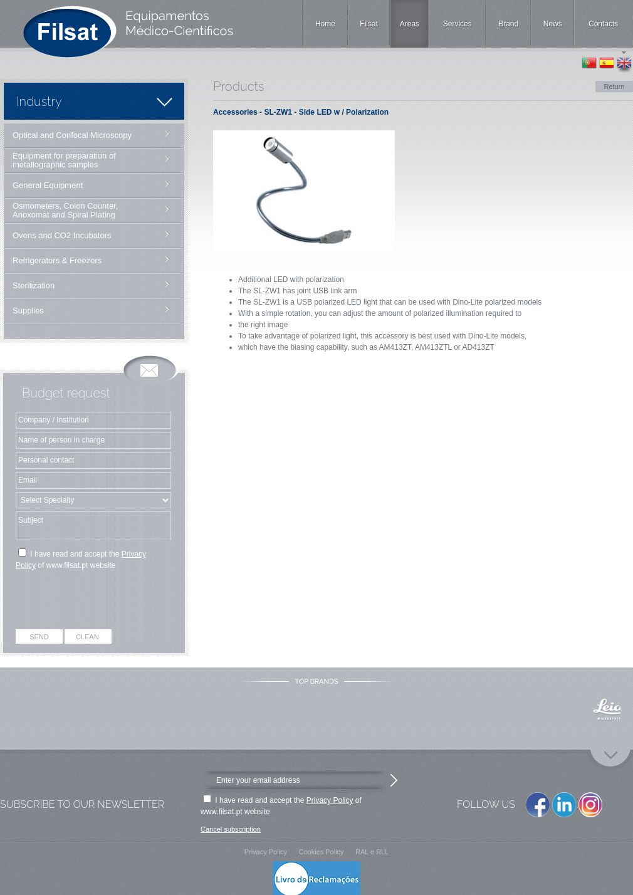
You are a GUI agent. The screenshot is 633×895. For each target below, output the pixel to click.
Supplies (28, 310)
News (552, 23)
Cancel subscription (231, 829)
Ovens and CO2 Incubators (62, 235)
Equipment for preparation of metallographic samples (64, 160)
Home (325, 23)
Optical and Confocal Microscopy (72, 135)
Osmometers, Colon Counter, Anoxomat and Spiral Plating (65, 210)
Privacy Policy (329, 800)
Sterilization (34, 285)
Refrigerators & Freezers (57, 260)
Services (457, 23)
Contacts (603, 23)
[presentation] (94, 601)
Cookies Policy (320, 852)
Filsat (369, 23)
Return (614, 86)
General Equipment (48, 185)
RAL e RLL (372, 852)
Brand (508, 23)
